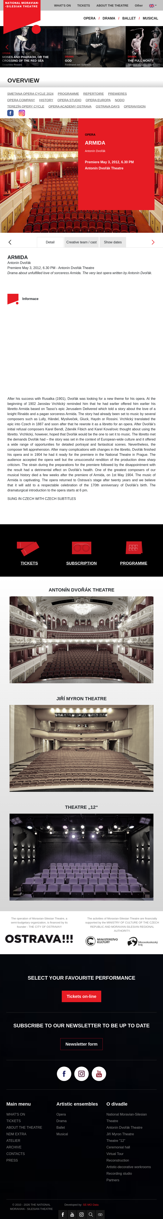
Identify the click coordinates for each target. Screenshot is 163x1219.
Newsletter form (81, 1044)
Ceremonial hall (118, 1147)
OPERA (89, 18)
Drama (61, 1121)
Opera (61, 1114)
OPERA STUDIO (70, 100)
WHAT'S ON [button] (62, 5)
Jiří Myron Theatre (120, 1134)
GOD (68, 60)
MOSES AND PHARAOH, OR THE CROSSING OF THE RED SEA (25, 58)
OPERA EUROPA (98, 100)
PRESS (12, 1160)
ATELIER (13, 1140)
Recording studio (119, 1173)
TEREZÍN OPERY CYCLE (25, 106)
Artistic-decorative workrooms (129, 1167)
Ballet (60, 1127)
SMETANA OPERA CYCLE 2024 (30, 93)
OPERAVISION (135, 106)
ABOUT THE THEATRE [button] (112, 5)
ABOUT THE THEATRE (24, 1127)
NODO (119, 100)
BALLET (129, 18)
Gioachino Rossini (12, 64)
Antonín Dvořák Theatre (125, 1127)
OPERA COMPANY (21, 100)
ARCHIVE (13, 1147)
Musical (62, 1134)
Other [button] (139, 5)
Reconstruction (118, 1160)
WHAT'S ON (15, 1114)
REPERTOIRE (93, 93)
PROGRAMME (68, 93)
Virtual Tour (115, 1154)
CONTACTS (15, 1154)
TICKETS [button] (83, 5)
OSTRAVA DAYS (108, 106)
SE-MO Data (91, 1204)
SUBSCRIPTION (81, 563)
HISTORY (46, 100)
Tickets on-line (81, 996)
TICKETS (29, 563)
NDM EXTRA (16, 1134)
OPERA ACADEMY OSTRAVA (70, 106)
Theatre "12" (116, 1140)
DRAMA (109, 18)
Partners (113, 1180)
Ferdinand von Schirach (78, 64)
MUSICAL (150, 18)
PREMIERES (117, 93)
